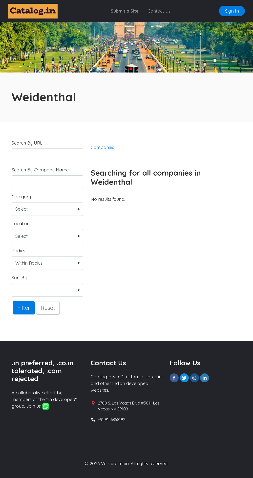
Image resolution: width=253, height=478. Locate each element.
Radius (18, 251)
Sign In (232, 11)
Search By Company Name (40, 170)
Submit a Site (125, 11)
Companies (102, 147)
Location (21, 223)
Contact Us (159, 11)
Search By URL (27, 143)
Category (21, 197)
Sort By (19, 277)
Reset (48, 307)
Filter (24, 307)
